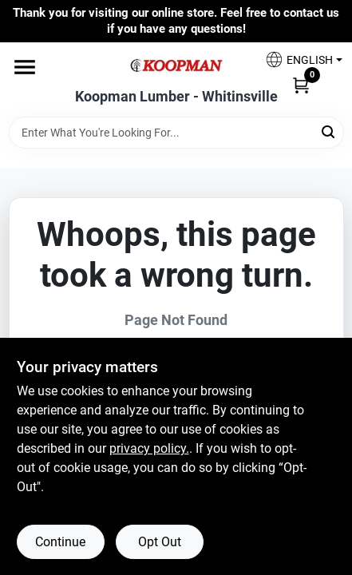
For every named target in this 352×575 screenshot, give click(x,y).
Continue (60, 541)
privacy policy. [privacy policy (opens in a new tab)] (149, 448)
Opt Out (159, 541)
